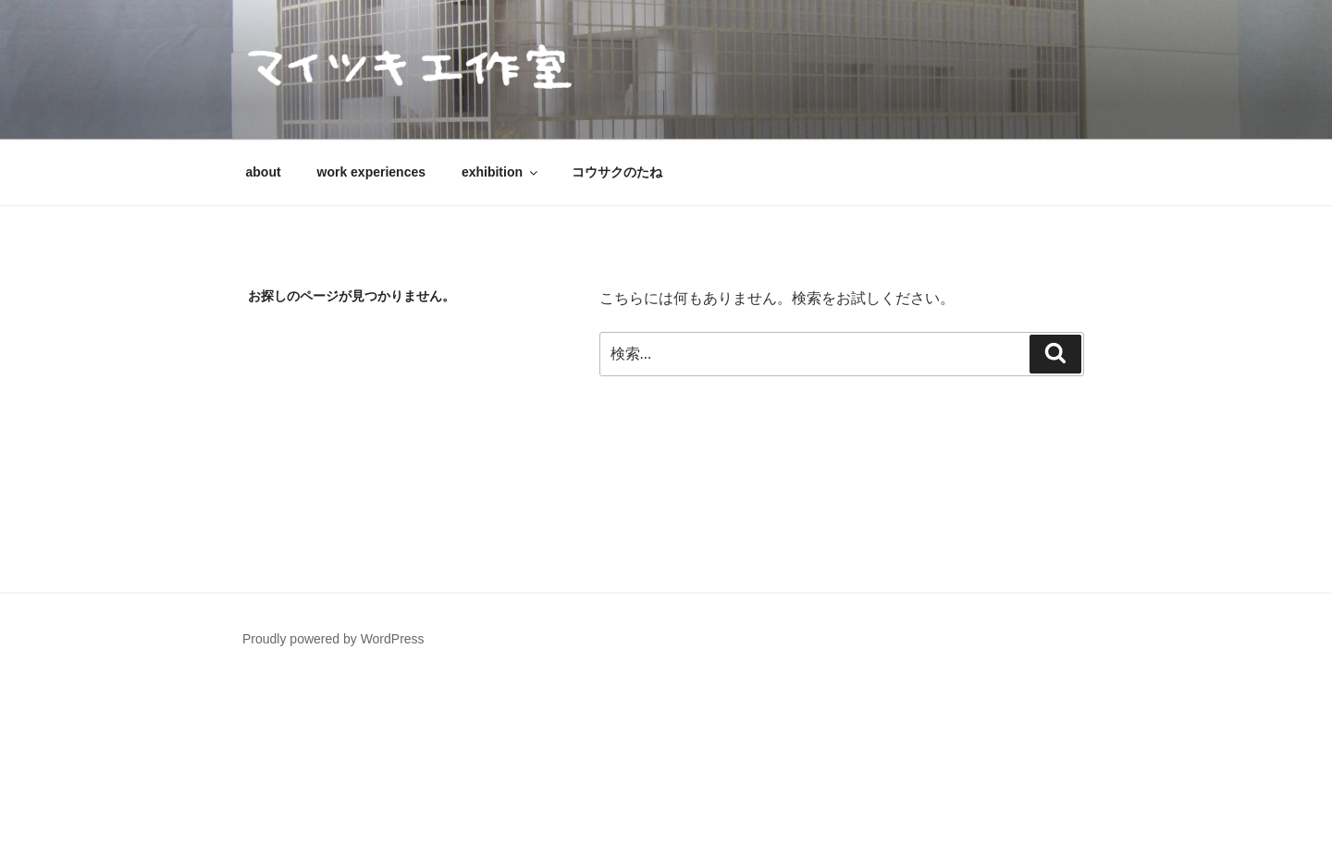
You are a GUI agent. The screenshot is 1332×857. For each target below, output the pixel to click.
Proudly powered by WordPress (333, 638)
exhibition (501, 172)
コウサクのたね (617, 172)
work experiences (371, 172)
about (263, 172)
